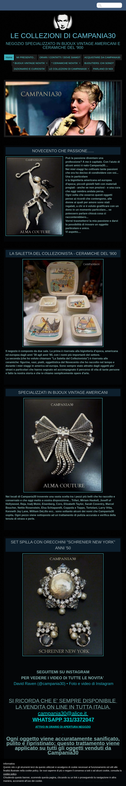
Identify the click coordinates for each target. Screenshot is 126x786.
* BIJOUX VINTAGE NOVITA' (30, 63)
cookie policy (9, 774)
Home (9, 57)
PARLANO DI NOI (103, 68)
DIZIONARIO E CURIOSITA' (29, 68)
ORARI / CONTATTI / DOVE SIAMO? (60, 57)
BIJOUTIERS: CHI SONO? (99, 63)
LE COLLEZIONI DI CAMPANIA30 (63, 36)
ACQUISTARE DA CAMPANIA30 (102, 57)
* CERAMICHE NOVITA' (65, 63)
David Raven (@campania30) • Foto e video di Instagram (63, 683)
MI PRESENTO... (25, 57)
